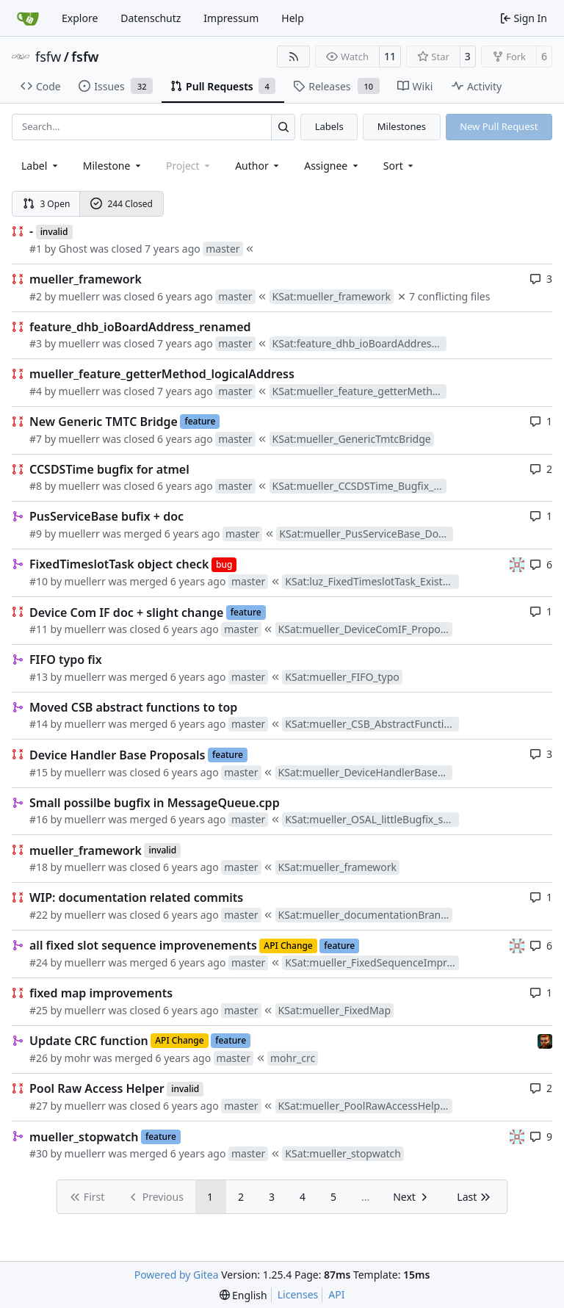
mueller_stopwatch (83, 1137)
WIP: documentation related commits (136, 897)
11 (390, 56)
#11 (38, 629)
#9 (35, 534)
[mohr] (545, 1040)
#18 (38, 867)
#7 (35, 439)
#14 (38, 724)
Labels (329, 126)
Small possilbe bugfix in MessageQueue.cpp (154, 802)
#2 (35, 296)
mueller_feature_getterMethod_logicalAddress (161, 373)
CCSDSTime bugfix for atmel (109, 469)
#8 (35, 486)
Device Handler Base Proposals (117, 755)
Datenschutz (150, 18)
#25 (38, 1010)
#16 (38, 819)
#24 (38, 962)
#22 (38, 915)
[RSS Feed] (294, 57)
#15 (38, 772)
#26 (38, 1058)
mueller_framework (85, 279)
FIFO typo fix (65, 659)
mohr (78, 1058)
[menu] (400, 166)
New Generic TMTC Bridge (103, 421)
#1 (35, 249)
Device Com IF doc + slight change (126, 612)
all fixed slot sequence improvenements (143, 945)
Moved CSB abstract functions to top (133, 707)
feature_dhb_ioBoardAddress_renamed (140, 326)
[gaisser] (517, 564)
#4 (35, 391)
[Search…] (283, 127)
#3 (35, 343)
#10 (38, 581)
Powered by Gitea (176, 1275)
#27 (38, 1106)
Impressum (230, 18)
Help (292, 18)
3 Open (46, 204)
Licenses (298, 1294)
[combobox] (41, 166)
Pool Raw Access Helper (96, 1088)
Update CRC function (88, 1040)
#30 (38, 1153)
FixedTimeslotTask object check (119, 564)
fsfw (48, 56)
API (336, 1294)
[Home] (27, 18)
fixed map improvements (101, 993)
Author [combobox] (258, 166)
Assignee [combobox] (332, 166)
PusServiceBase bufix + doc (106, 516)
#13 (38, 677)
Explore (80, 18)
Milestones (401, 126)
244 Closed (121, 204)
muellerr (79, 296)
